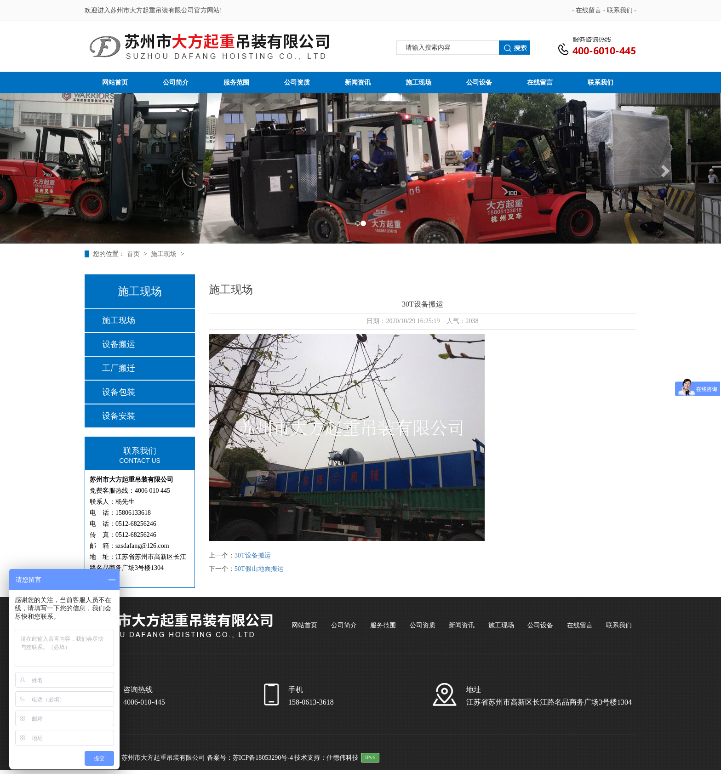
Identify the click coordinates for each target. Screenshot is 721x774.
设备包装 (118, 392)
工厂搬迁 (118, 368)
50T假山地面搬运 (259, 568)
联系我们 (621, 10)
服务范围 (236, 82)
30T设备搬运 (253, 555)
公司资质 (297, 82)
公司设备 (479, 82)
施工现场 (418, 82)
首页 (134, 253)
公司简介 (176, 82)
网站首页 (115, 82)
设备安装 (118, 416)
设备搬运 (118, 344)
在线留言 (589, 10)
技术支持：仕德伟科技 (326, 757)
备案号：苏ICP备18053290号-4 (250, 757)
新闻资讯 (358, 82)
